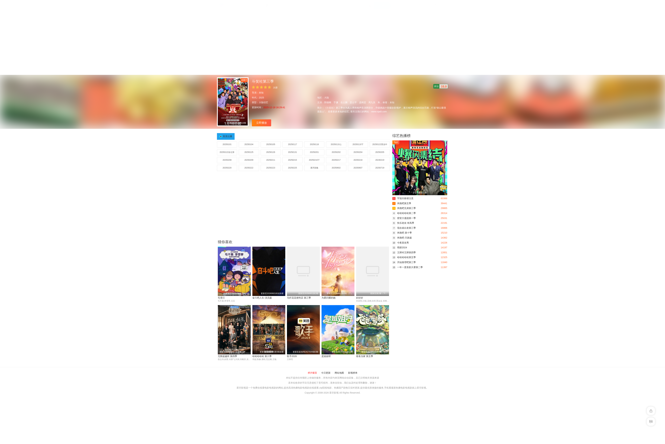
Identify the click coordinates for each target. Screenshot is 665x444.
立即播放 (261, 122)
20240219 (379, 160)
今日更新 (326, 373)
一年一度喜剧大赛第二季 (407, 267)
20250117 (292, 144)
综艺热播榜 (401, 136)
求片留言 (312, 373)
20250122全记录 (227, 152)
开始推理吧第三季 (404, 262)
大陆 (326, 97)
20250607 (357, 168)
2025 (261, 97)
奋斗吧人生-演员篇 (262, 297)
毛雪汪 (221, 297)
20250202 (336, 152)
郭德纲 (327, 102)
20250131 (292, 152)
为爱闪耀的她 (328, 297)
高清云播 (227, 136)
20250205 (379, 152)
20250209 (248, 160)
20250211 (270, 160)
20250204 (357, 152)
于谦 (335, 102)
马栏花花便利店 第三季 (299, 297)
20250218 (357, 160)
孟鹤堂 (362, 102)
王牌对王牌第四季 (404, 252)
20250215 (292, 160)
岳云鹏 (343, 102)
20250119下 (357, 144)
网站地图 (339, 373)
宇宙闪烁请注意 (402, 198)
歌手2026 (292, 356)
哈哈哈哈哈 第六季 (262, 356)
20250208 (227, 160)
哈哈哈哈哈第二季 (404, 213)
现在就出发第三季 (404, 228)
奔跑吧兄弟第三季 (404, 208)
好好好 (359, 297)
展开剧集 (314, 168)
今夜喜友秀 (400, 242)
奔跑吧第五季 (401, 203)
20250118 (314, 144)
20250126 (270, 152)
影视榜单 (352, 373)
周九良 (371, 102)
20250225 (292, 168)
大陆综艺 (263, 102)
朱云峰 (381, 102)
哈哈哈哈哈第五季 (404, 257)
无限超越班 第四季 (227, 356)
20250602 (336, 168)
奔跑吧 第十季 (402, 232)
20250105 (270, 144)
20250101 (227, 144)
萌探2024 (399, 247)
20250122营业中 (379, 144)
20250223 (270, 168)
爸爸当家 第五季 (364, 356)
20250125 (248, 152)
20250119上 (336, 144)
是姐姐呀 (326, 356)
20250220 (227, 168)
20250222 (248, 168)
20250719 (379, 168)
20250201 (314, 152)
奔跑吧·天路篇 (402, 237)
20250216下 (314, 160)
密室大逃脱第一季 (404, 218)
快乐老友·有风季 (403, 223)
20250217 (336, 160)
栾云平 (353, 102)
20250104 (248, 144)
